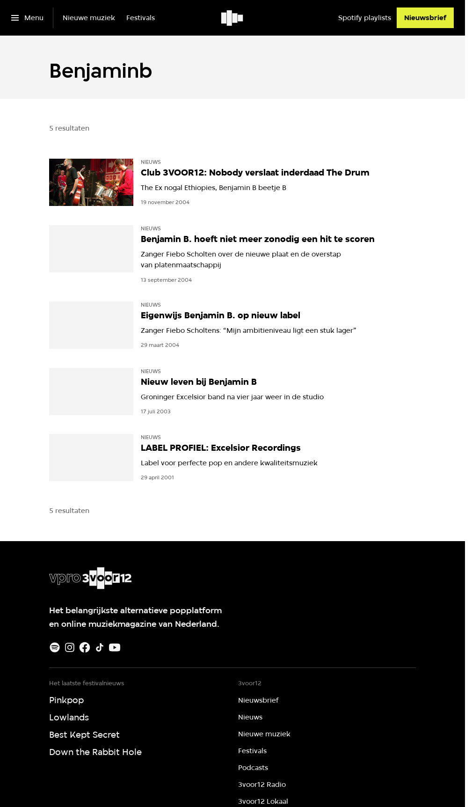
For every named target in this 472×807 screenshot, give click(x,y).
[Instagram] (69, 647)
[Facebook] (84, 647)
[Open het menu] (27, 17)
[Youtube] (114, 647)
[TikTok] (99, 647)
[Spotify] (54, 647)
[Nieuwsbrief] (425, 17)
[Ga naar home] (232, 17)
